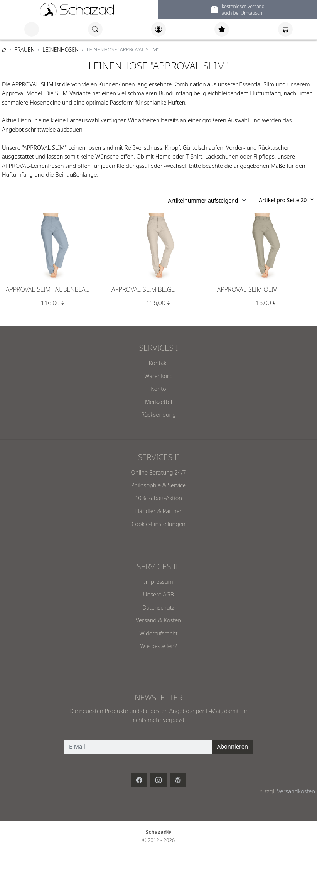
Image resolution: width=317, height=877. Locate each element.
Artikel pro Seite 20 (283, 200)
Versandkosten (296, 791)
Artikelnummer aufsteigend (203, 200)
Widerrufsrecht (158, 633)
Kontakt (159, 363)
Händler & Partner (158, 511)
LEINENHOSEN (60, 49)
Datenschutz (159, 607)
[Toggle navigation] (31, 29)
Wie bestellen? (158, 646)
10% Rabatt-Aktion (158, 498)
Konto (158, 388)
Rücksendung (158, 414)
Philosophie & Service (158, 485)
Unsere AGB (158, 594)
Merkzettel (158, 402)
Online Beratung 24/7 (158, 472)
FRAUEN (25, 49)
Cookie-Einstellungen (158, 523)
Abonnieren (232, 746)
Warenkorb (158, 376)
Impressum (158, 581)
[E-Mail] (138, 747)
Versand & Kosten (158, 620)
